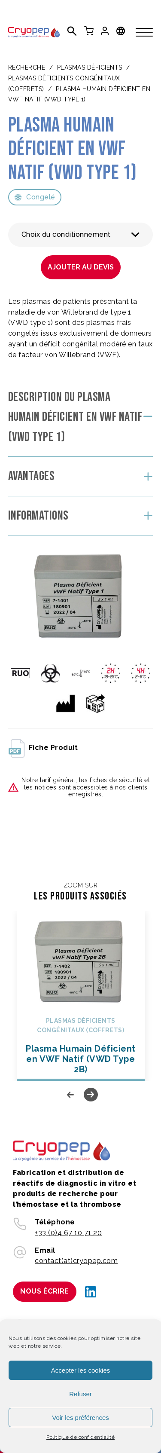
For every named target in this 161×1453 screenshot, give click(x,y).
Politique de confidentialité (80, 1437)
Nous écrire (44, 1291)
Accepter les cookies (80, 1370)
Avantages (31, 476)
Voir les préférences (80, 1417)
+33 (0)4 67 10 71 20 (68, 1233)
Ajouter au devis (81, 267)
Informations (38, 515)
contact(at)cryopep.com (76, 1261)
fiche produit (43, 747)
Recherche (27, 67)
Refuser (80, 1394)
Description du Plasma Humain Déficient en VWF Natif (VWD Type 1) (75, 417)
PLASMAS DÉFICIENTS (89, 67)
